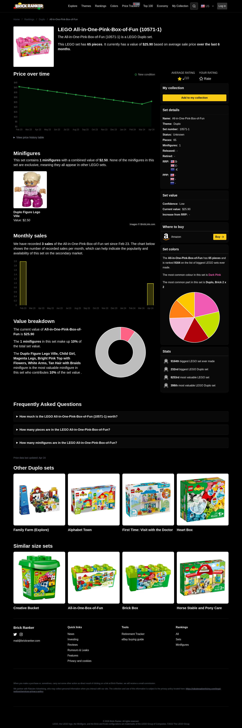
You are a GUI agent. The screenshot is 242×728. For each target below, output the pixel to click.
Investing (73, 639)
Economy (162, 6)
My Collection (180, 6)
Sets (178, 639)
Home (16, 19)
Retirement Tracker (133, 634)
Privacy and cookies (79, 660)
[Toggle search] (194, 6)
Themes (86, 6)
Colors (114, 6)
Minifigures (182, 644)
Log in (222, 6)
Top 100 (148, 6)
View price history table (30, 137)
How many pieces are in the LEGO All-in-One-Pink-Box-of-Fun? (64, 429)
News (71, 634)
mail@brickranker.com (26, 640)
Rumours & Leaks (78, 650)
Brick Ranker (23, 628)
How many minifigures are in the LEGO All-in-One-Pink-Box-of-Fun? (68, 442)
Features (73, 655)
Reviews (73, 644)
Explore (72, 6)
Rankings (100, 6)
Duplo (42, 19)
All (177, 634)
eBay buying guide (133, 639)
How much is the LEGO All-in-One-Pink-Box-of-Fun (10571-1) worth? (68, 416)
